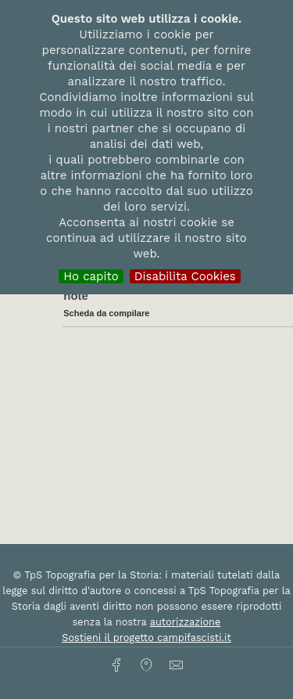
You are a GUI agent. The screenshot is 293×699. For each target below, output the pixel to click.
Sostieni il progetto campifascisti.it (146, 637)
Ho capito (91, 276)
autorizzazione (185, 622)
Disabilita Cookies (185, 276)
